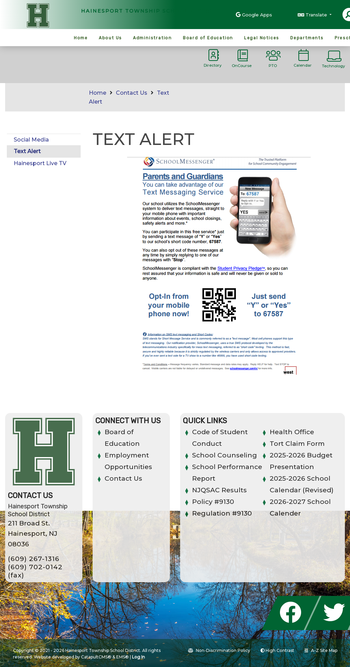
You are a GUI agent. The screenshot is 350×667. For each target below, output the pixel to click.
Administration (152, 38)
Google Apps (257, 14)
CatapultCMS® (96, 656)
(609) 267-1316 (33, 559)
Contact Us (131, 93)
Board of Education (208, 38)
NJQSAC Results (219, 490)
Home (81, 38)
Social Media (31, 139)
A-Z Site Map (321, 650)
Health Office (292, 432)
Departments (307, 38)
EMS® (122, 656)
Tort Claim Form (297, 444)
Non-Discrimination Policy (219, 650)
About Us (110, 38)
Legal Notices (261, 38)
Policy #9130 (213, 502)
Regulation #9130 (222, 513)
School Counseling (224, 455)
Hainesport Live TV (40, 163)
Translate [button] (317, 14)
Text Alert (27, 151)
